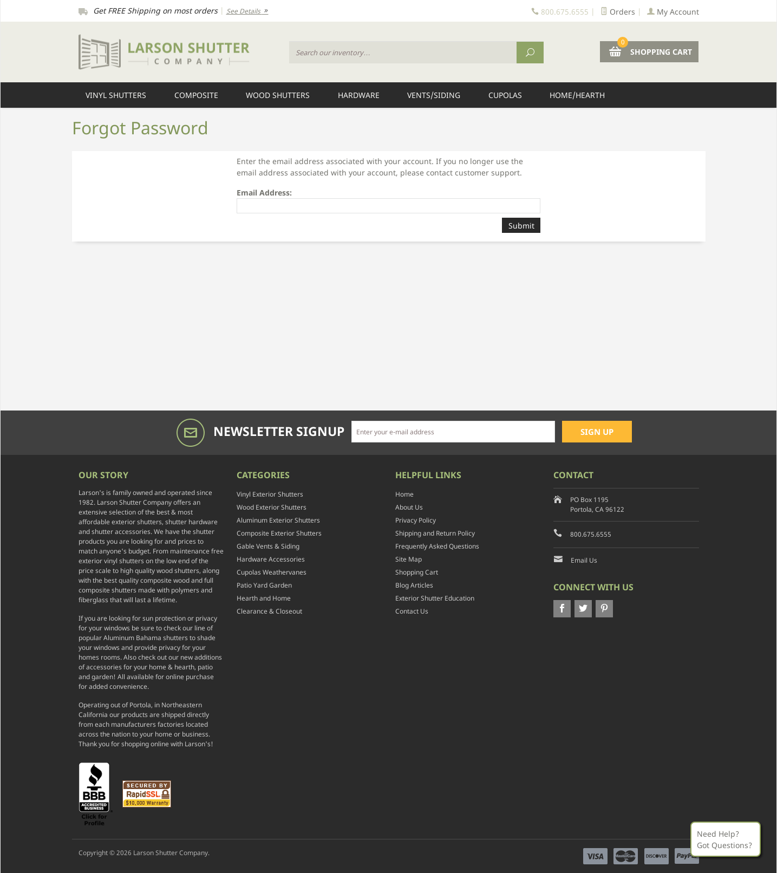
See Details (247, 11)
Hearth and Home (264, 598)
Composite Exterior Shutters (279, 533)
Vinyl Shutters (116, 95)
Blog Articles (414, 585)
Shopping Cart (416, 572)
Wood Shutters (278, 95)
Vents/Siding (433, 95)
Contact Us (411, 611)
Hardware (359, 95)
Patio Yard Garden (264, 585)
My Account (673, 11)
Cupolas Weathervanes (271, 572)
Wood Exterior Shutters (271, 507)
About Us (409, 507)
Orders (617, 11)
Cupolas (505, 95)
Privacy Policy (415, 520)
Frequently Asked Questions (437, 546)
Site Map (408, 559)
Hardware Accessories (271, 559)
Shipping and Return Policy (435, 533)
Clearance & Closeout (269, 611)
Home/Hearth (577, 95)
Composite (196, 95)
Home (404, 494)
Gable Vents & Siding (268, 546)
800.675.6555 (590, 534)
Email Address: (264, 192)
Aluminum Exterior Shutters (278, 520)
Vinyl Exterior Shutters (270, 494)
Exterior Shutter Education (434, 598)
